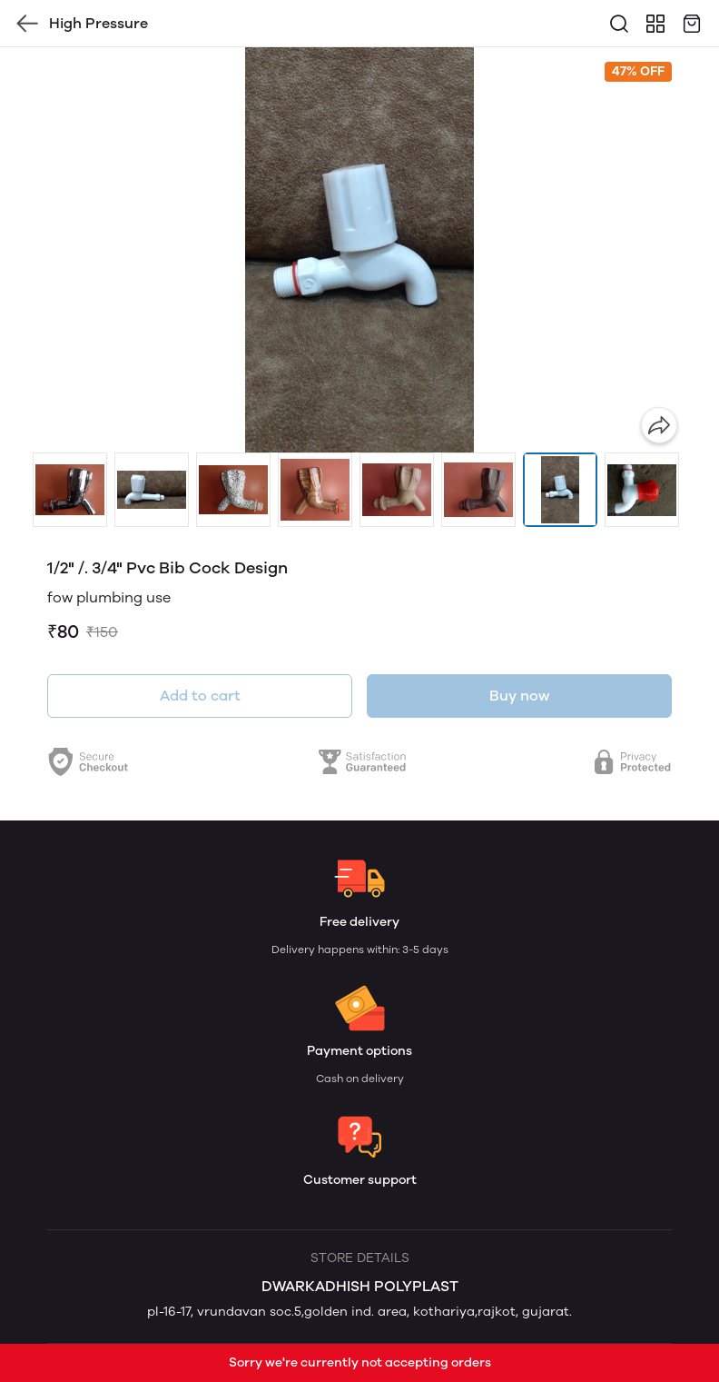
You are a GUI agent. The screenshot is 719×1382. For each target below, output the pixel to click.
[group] (359, 249)
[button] (70, 489)
